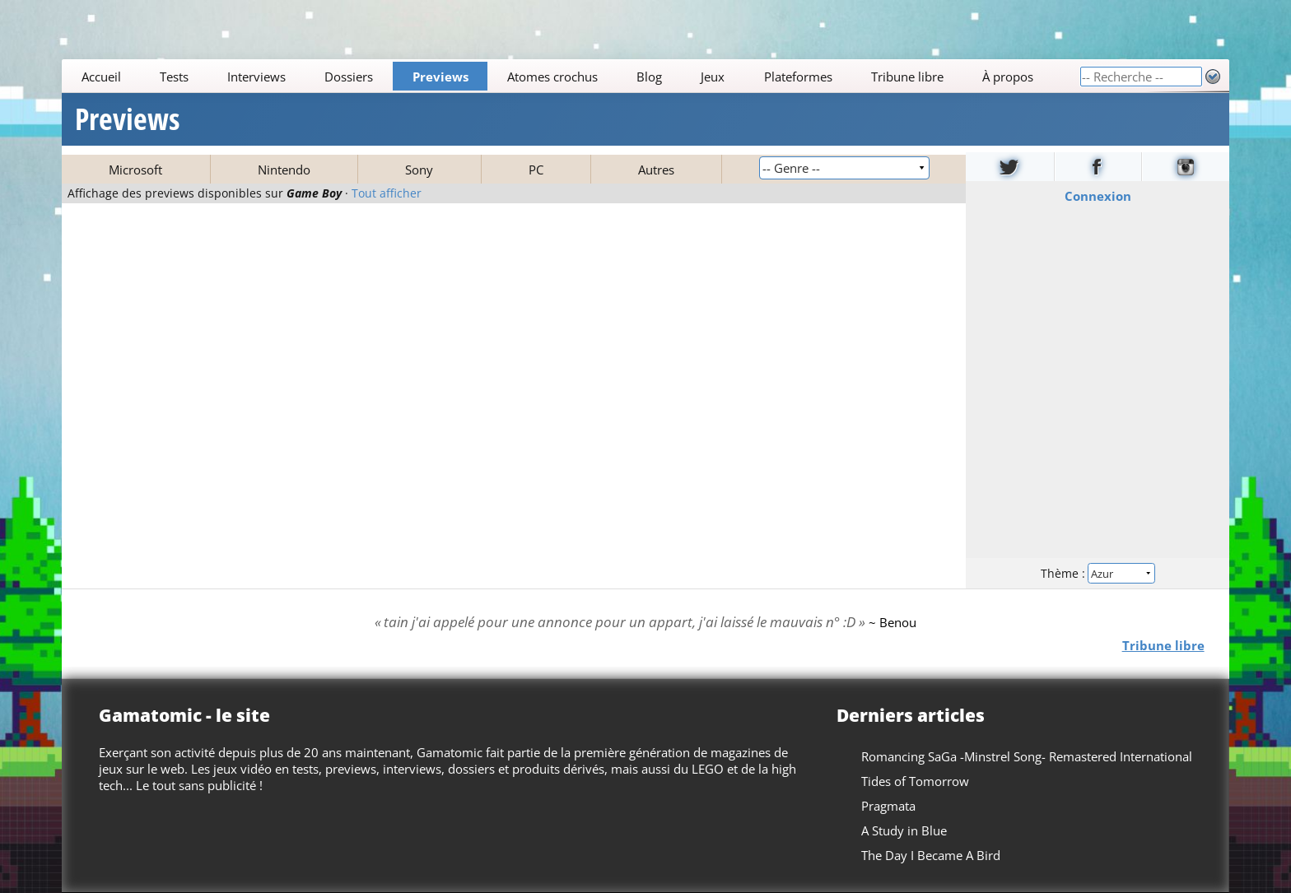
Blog (649, 76)
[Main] (570, 76)
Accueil (101, 76)
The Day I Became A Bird (930, 855)
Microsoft (135, 169)
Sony (419, 169)
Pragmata (888, 806)
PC (536, 169)
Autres (656, 169)
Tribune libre (907, 76)
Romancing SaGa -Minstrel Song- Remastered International (1026, 756)
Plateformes (798, 76)
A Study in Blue (904, 830)
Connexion (1097, 196)
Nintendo (284, 169)
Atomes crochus (552, 76)
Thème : (1097, 573)
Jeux (713, 76)
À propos (1007, 76)
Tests (174, 76)
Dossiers (349, 76)
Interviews (256, 76)
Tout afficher (387, 193)
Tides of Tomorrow (915, 781)
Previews (440, 76)
